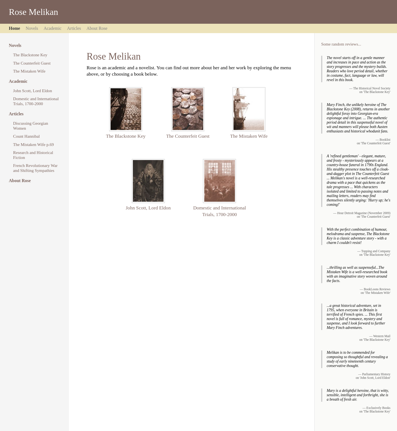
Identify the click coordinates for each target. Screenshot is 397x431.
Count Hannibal (26, 136)
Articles (74, 28)
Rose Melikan (33, 12)
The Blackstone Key (30, 54)
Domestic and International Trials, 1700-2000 (36, 101)
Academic (52, 28)
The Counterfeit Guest (32, 63)
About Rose (97, 28)
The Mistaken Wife (29, 71)
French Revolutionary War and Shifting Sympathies (35, 168)
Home (14, 28)
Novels (32, 28)
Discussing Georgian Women (30, 126)
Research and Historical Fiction (33, 155)
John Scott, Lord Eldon (32, 90)
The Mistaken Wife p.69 (33, 144)
